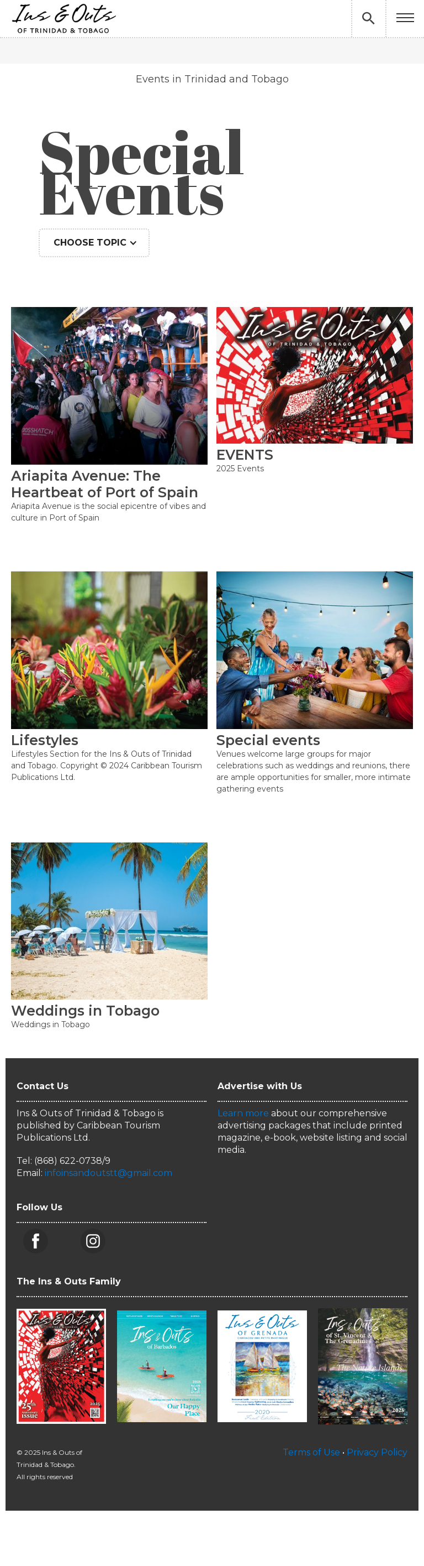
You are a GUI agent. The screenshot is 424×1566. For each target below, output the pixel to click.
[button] (405, 19)
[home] (63, 19)
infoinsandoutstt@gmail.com (108, 1173)
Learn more (243, 1113)
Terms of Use (311, 1452)
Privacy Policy (377, 1452)
